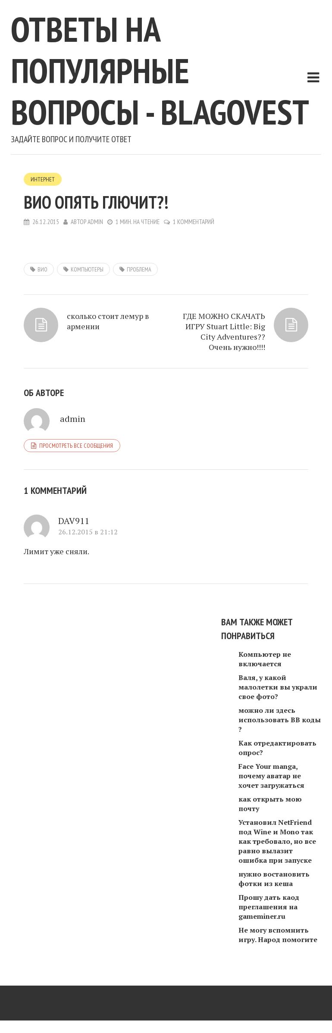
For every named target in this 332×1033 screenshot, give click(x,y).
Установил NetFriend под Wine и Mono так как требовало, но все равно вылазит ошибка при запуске (277, 841)
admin (95, 222)
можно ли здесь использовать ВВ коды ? (279, 719)
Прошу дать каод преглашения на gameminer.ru (268, 907)
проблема (139, 269)
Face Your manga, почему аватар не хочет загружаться (271, 775)
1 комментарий (193, 222)
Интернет (43, 179)
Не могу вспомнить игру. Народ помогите (277, 934)
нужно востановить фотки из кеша (274, 878)
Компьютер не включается (264, 658)
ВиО (42, 269)
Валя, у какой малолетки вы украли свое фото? (277, 687)
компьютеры (87, 269)
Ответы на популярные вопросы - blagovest (160, 70)
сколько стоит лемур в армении (108, 321)
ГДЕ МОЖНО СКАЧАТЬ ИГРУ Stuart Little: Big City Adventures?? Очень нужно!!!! (224, 331)
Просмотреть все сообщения (76, 445)
